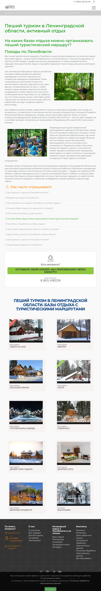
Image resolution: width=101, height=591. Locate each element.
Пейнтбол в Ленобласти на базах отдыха (25, 224)
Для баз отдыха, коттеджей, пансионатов (36, 538)
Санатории (57, 542)
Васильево (67, 507)
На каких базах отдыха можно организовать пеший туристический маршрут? (42, 219)
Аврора (65, 343)
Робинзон (66, 425)
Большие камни (21, 384)
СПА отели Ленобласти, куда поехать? (23, 213)
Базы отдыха (58, 537)
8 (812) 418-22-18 (14, 533)
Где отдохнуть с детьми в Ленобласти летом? (27, 192)
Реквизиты (81, 533)
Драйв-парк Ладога (23, 466)
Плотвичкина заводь (24, 425)
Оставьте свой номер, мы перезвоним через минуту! (50, 271)
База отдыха (18, 342)
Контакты (80, 530)
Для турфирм (35, 533)
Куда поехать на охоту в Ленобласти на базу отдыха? (30, 234)
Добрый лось (68, 466)
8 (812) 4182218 (50, 280)
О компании (34, 530)
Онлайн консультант (16, 539)
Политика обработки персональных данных (86, 553)
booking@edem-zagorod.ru (14, 547)
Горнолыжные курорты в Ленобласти (23, 245)
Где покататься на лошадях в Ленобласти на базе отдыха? (33, 203)
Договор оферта (83, 558)
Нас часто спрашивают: (28, 187)
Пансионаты (58, 539)
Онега (64, 384)
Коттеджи (65, 505)
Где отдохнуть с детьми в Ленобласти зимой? (27, 239)
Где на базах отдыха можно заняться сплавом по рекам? (32, 229)
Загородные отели (60, 544)
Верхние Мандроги (22, 507)
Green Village (20, 343)
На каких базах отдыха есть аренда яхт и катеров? (29, 208)
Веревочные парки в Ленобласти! (22, 198)
